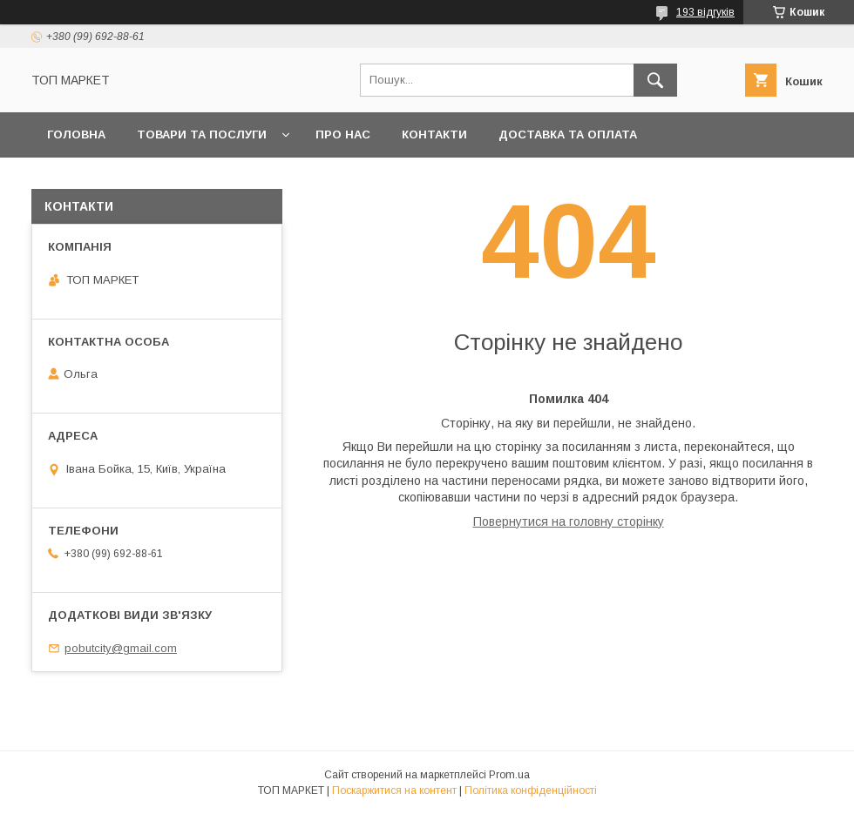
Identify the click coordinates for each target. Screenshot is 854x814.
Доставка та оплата (567, 134)
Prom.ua (509, 775)
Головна (76, 134)
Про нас (342, 134)
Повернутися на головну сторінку (568, 521)
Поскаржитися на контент (394, 790)
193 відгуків (705, 12)
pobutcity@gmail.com (120, 648)
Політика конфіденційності (530, 790)
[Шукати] (655, 80)
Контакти (434, 134)
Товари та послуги (202, 134)
